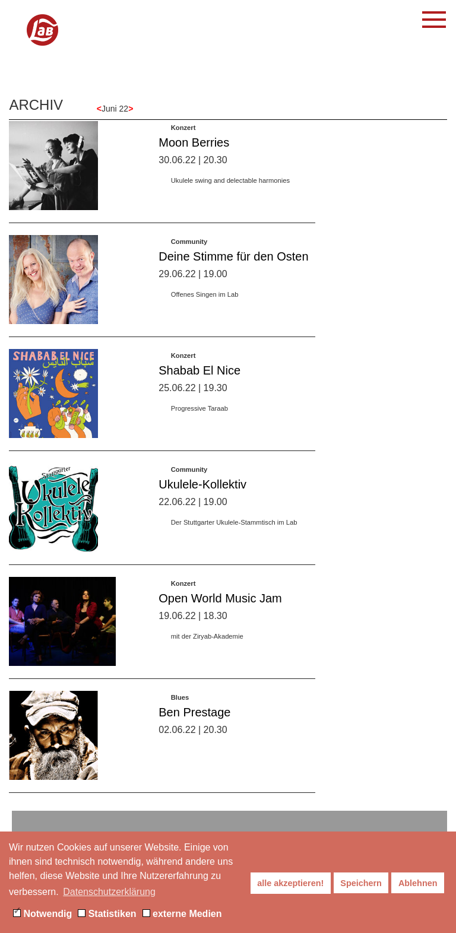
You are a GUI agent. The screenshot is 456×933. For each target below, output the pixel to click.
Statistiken (107, 914)
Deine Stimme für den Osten (233, 264)
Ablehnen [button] (418, 883)
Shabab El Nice (199, 378)
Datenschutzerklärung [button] (109, 892)
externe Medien (182, 914)
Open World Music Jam (220, 606)
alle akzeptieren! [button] (290, 883)
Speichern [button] (361, 883)
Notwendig (42, 914)
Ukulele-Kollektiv (202, 492)
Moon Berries (194, 150)
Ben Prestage (194, 720)
